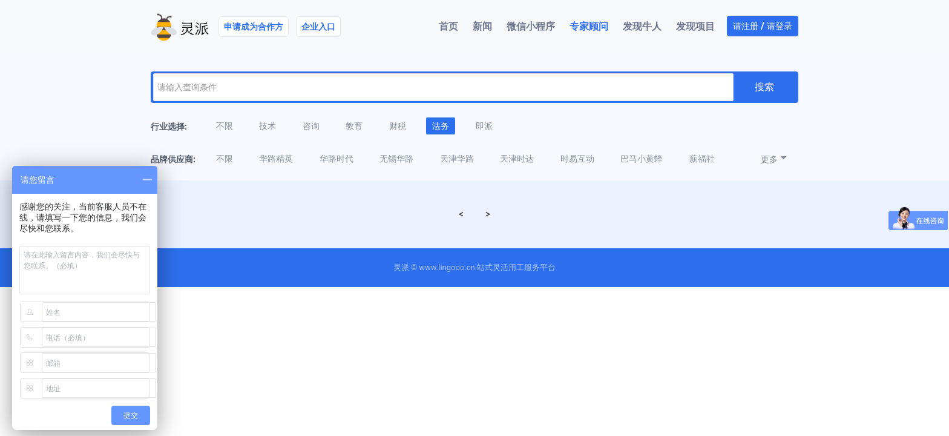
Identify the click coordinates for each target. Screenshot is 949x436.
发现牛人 (642, 26)
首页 (448, 26)
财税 (397, 126)
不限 (224, 126)
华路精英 (276, 159)
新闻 (482, 26)
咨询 (311, 126)
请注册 (745, 26)
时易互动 (577, 159)
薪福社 (702, 159)
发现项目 (695, 26)
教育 (354, 126)
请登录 (779, 26)
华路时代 (336, 159)
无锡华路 (396, 159)
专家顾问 (589, 26)
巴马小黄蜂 (641, 159)
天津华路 (457, 159)
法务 (440, 126)
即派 (484, 126)
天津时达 (517, 159)
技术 (267, 126)
